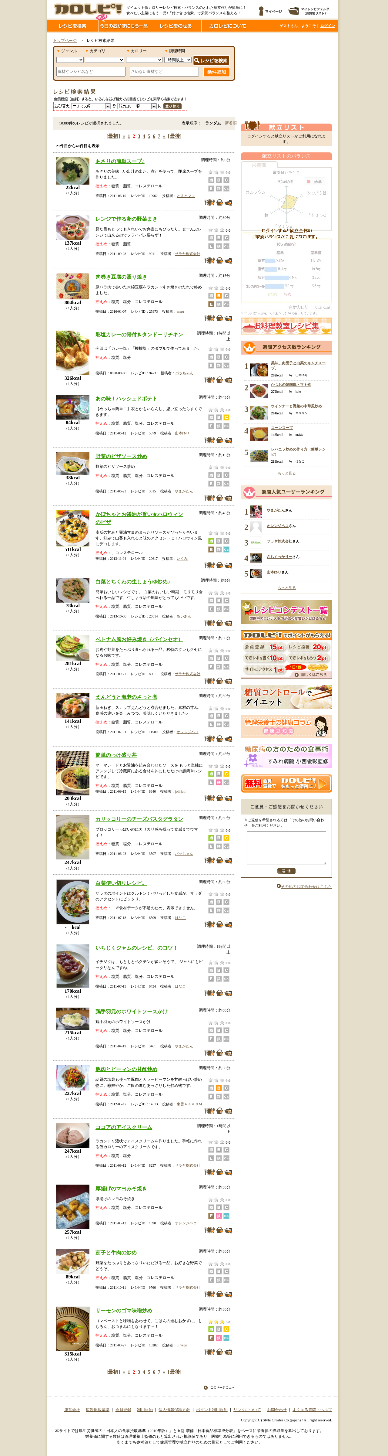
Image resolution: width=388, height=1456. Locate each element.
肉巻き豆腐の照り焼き (121, 277)
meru (180, 311)
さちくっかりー (279, 557)
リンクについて (247, 1410)
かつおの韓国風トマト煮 (291, 384)
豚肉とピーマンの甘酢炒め (126, 1069)
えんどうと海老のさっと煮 (126, 697)
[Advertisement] (286, 77)
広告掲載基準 (97, 1410)
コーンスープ (282, 428)
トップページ (65, 41)
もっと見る (287, 473)
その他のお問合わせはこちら (304, 893)
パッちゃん (184, 373)
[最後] (175, 136)
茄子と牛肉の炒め (116, 1253)
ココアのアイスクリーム (123, 1127)
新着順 (231, 123)
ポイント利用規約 (212, 1410)
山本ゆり (182, 433)
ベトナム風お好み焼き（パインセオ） (139, 639)
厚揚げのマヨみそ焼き (121, 1189)
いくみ (182, 558)
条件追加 (216, 72)
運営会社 (72, 1410)
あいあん (184, 616)
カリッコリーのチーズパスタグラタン (139, 819)
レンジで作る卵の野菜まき (126, 219)
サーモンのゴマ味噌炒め (123, 1311)
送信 (286, 877)
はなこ (180, 918)
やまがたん (184, 491)
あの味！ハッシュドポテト (126, 399)
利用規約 (145, 1410)
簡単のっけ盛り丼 (116, 755)
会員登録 (123, 1410)
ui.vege (182, 1345)
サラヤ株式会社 (187, 254)
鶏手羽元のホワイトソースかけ (131, 1012)
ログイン (327, 26)
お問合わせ (277, 1410)
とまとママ (186, 196)
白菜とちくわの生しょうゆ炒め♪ (132, 582)
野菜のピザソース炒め (121, 456)
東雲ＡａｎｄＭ (189, 1104)
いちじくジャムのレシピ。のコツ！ (136, 948)
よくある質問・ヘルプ (312, 1410)
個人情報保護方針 (174, 1410)
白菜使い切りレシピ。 (121, 883)
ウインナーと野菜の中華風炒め (296, 406)
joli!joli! (180, 791)
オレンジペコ (188, 732)
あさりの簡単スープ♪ (120, 161)
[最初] (113, 136)
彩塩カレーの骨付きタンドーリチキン (139, 335)
